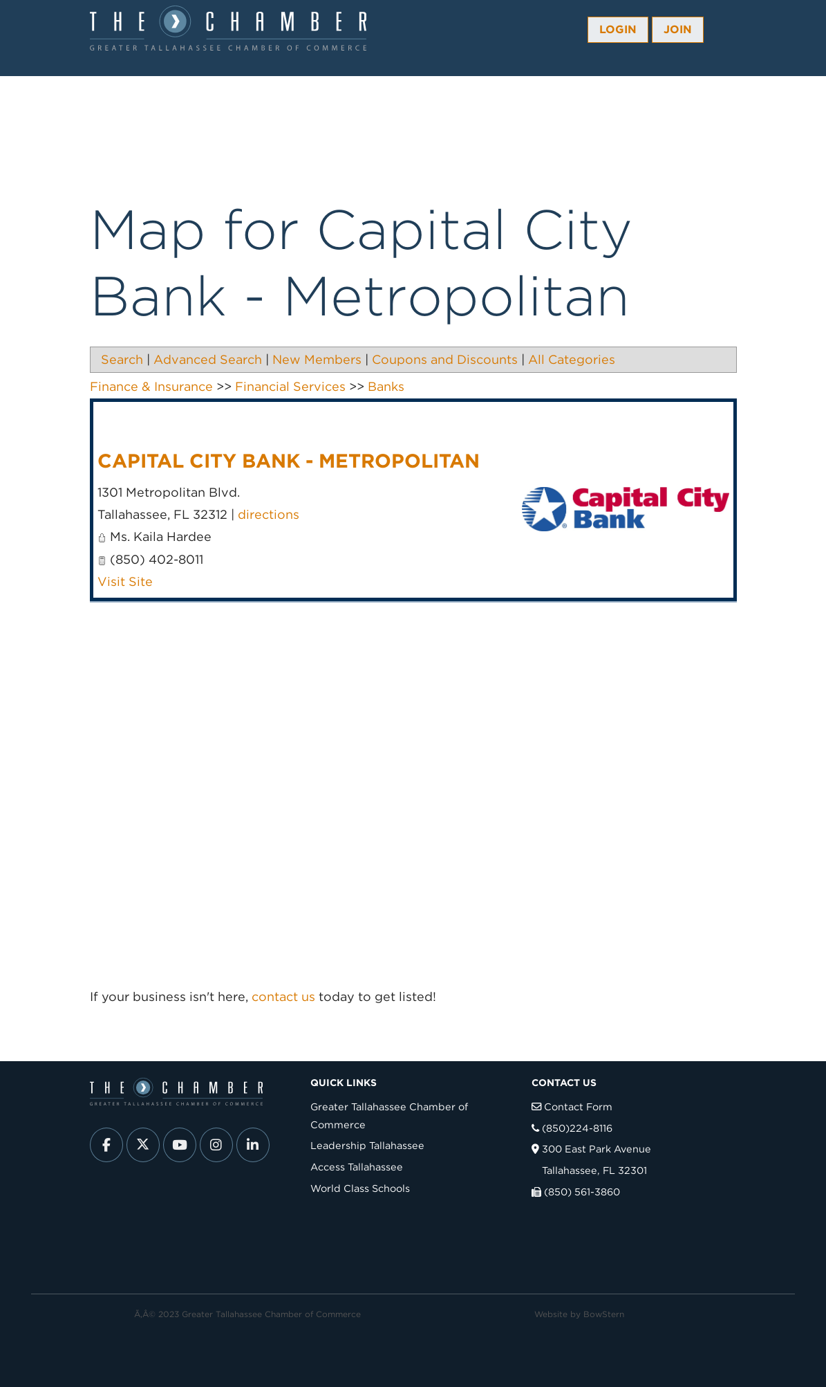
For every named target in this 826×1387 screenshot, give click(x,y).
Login (618, 29)
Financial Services (290, 386)
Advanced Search (207, 359)
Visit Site (125, 581)
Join (678, 29)
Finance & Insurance (151, 386)
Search (122, 359)
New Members (317, 359)
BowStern (603, 1314)
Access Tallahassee (356, 1167)
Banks (386, 386)
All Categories (571, 359)
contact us (283, 996)
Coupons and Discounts (445, 359)
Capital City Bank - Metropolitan (288, 460)
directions (268, 514)
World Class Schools (360, 1188)
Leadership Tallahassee (367, 1145)
